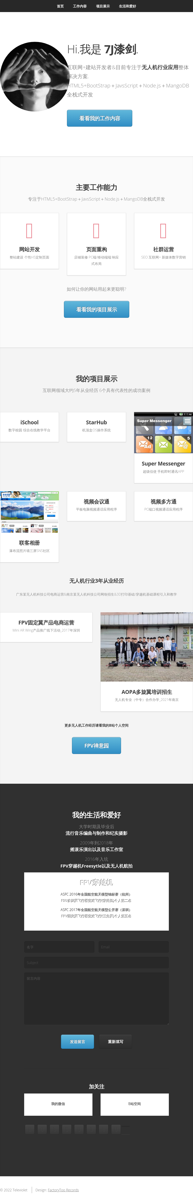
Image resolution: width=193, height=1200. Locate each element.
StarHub (96, 422)
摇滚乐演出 (81, 849)
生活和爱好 (127, 6)
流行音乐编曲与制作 (85, 833)
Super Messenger (163, 463)
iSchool (30, 422)
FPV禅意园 (96, 745)
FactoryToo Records (63, 1190)
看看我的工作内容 (99, 118)
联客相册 (29, 542)
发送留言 (77, 1041)
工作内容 (80, 6)
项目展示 (103, 6)
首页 (60, 6)
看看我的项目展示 (96, 309)
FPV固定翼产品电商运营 (46, 622)
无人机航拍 (121, 866)
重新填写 (115, 1041)
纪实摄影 (118, 833)
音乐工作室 (112, 849)
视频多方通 (163, 501)
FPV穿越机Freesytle (81, 866)
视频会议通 (96, 501)
